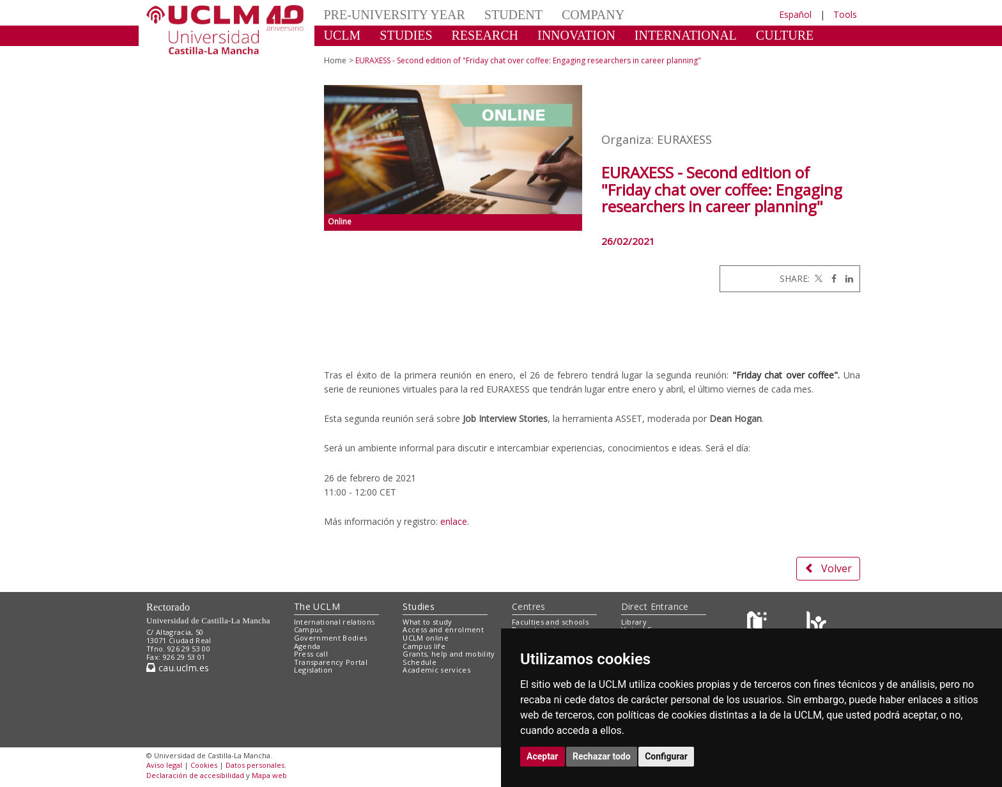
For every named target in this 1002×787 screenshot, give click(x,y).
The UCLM (317, 606)
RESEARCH (485, 35)
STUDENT (513, 15)
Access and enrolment (443, 629)
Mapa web (269, 775)
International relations (334, 622)
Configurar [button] (666, 756)
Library (634, 622)
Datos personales (255, 765)
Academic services (436, 669)
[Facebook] (830, 278)
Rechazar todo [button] (602, 756)
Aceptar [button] (543, 756)
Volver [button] (828, 568)
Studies (419, 606)
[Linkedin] (846, 278)
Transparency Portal (330, 662)
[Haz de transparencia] (759, 624)
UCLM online (426, 638)
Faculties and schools (550, 622)
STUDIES (406, 35)
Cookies (203, 765)
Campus (308, 629)
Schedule (419, 662)
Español (795, 14)
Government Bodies (330, 638)
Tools (845, 14)
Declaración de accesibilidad (195, 775)
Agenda (307, 646)
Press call (311, 653)
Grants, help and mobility (449, 653)
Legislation (313, 669)
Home (335, 60)
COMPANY (593, 15)
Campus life (424, 646)
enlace (453, 521)
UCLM (342, 35)
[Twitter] (817, 278)
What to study (427, 622)
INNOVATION (576, 35)
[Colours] (816, 624)
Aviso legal (164, 765)
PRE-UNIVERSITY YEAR (394, 15)
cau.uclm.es (177, 668)
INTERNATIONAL (686, 35)
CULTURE (784, 35)
